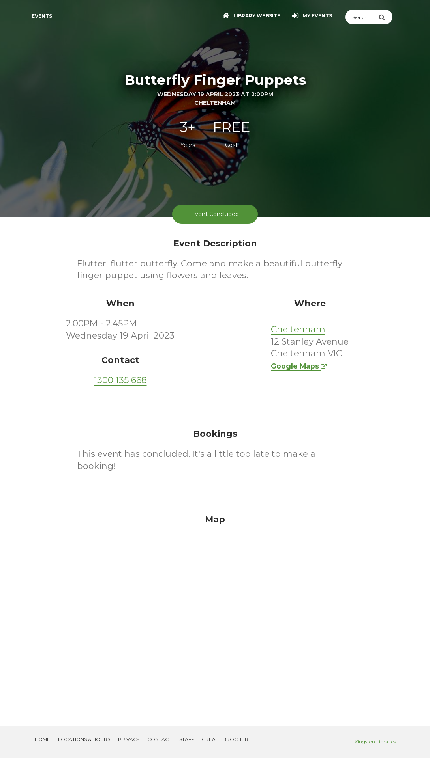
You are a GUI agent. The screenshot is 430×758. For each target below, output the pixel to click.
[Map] (215, 610)
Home (42, 739)
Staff (186, 739)
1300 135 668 (120, 380)
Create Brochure (227, 739)
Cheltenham (298, 329)
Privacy (128, 739)
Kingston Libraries (375, 742)
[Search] (362, 17)
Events (42, 16)
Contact (159, 739)
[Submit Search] (385, 17)
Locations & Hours (84, 739)
